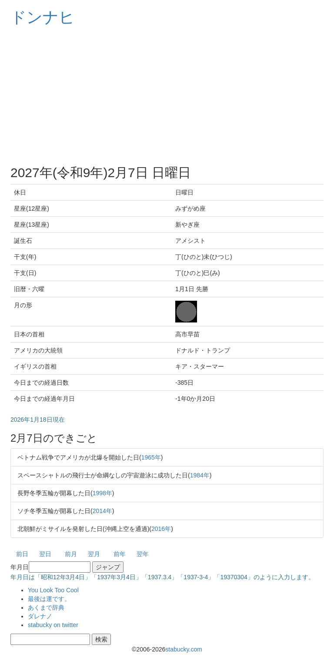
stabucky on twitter (53, 624)
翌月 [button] (94, 554)
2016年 (161, 528)
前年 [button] (120, 554)
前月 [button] (71, 554)
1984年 (200, 475)
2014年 (102, 510)
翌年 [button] (143, 554)
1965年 (151, 457)
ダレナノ (40, 616)
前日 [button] (22, 554)
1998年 (102, 493)
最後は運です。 (49, 598)
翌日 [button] (45, 554)
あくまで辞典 (46, 607)
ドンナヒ (42, 17)
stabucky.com (183, 649)
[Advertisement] (167, 96)
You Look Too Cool (53, 590)
